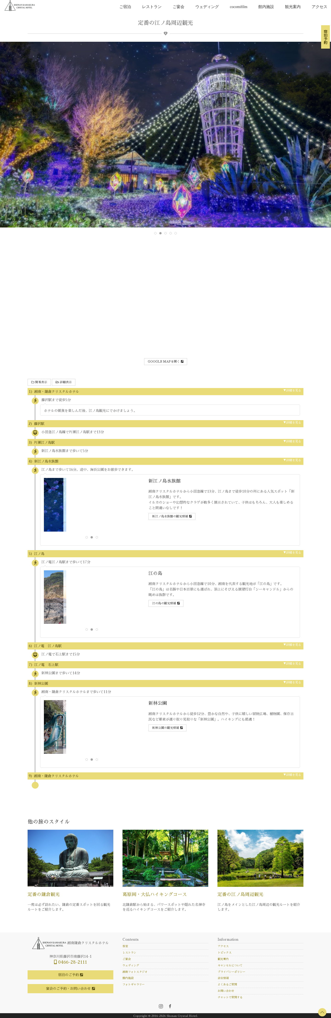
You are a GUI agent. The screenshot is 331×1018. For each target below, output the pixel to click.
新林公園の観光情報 (165, 727)
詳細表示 (64, 382)
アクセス (319, 7)
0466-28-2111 (70, 962)
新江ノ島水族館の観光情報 (170, 516)
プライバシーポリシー (231, 972)
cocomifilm (238, 7)
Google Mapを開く (164, 361)
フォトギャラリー (134, 984)
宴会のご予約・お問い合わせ (68, 988)
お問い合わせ (226, 991)
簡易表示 (39, 382)
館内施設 (266, 7)
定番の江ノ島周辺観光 (240, 894)
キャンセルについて (230, 965)
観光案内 (293, 7)
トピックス (224, 952)
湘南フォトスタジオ (135, 972)
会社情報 (223, 978)
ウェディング (207, 7)
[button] (322, 1012)
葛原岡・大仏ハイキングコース (155, 894)
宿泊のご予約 (68, 974)
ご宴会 (178, 7)
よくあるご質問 (227, 984)
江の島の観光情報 (164, 603)
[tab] (155, 233)
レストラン (152, 7)
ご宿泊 (125, 7)
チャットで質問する (230, 997)
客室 (125, 946)
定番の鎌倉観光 (44, 894)
